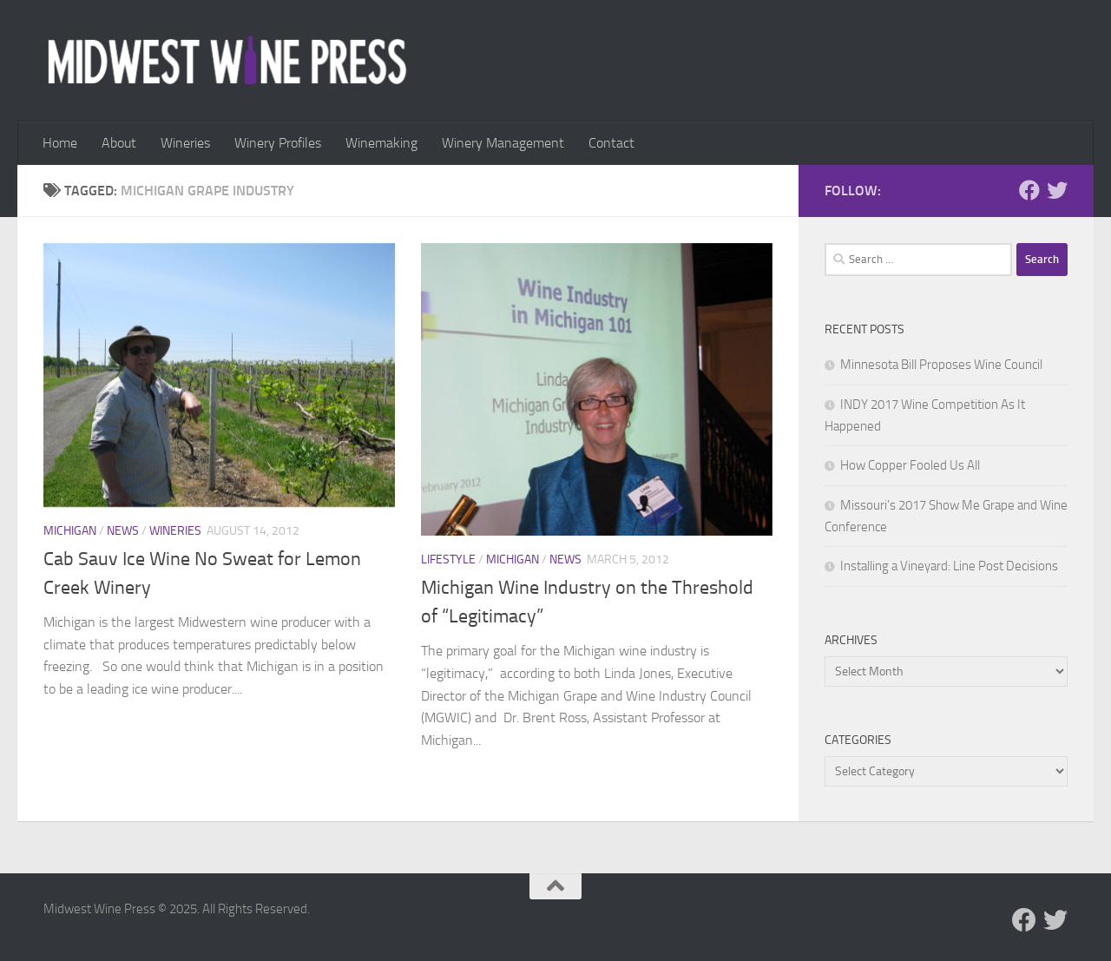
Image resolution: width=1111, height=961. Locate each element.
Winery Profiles (277, 143)
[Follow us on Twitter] (1057, 190)
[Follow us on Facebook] (1029, 190)
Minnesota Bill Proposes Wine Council (941, 364)
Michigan (69, 530)
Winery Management (503, 143)
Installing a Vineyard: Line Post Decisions (949, 566)
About (119, 143)
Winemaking (381, 143)
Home (60, 143)
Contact (611, 143)
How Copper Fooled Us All (910, 465)
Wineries (185, 143)
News (123, 530)
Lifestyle (448, 559)
